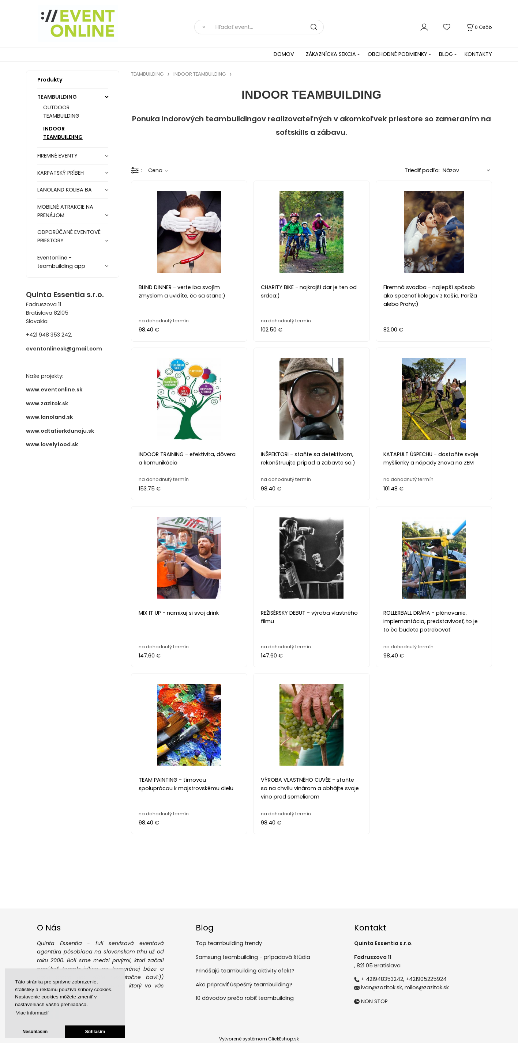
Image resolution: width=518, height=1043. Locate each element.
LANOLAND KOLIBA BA (64, 189)
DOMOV (284, 54)
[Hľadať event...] (267, 27)
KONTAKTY (478, 54)
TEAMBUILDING (57, 96)
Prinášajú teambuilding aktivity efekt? (245, 970)
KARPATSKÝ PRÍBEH (60, 173)
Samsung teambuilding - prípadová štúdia (253, 957)
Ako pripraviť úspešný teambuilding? (244, 984)
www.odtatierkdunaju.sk (60, 431)
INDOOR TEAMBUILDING (63, 133)
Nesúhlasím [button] (35, 1031)
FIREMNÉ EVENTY (57, 155)
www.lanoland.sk (49, 417)
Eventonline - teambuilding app (61, 262)
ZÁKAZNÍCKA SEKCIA (331, 54)
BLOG (446, 54)
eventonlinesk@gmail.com (64, 348)
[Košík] (479, 27)
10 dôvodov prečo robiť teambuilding (245, 998)
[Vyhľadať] (202, 27)
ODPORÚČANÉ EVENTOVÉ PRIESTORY (69, 236)
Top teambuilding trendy (229, 943)
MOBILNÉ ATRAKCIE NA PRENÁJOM (65, 211)
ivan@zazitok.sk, (382, 987)
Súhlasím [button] (95, 1031)
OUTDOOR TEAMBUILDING (61, 112)
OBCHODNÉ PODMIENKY (397, 54)
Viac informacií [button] (32, 1013)
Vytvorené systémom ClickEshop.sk (259, 1039)
